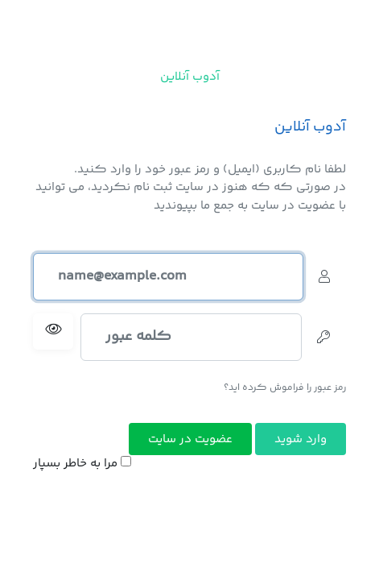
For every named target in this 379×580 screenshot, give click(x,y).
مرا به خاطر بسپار (82, 464)
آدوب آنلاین (190, 77)
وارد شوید (300, 439)
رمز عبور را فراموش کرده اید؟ (285, 388)
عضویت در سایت (190, 439)
